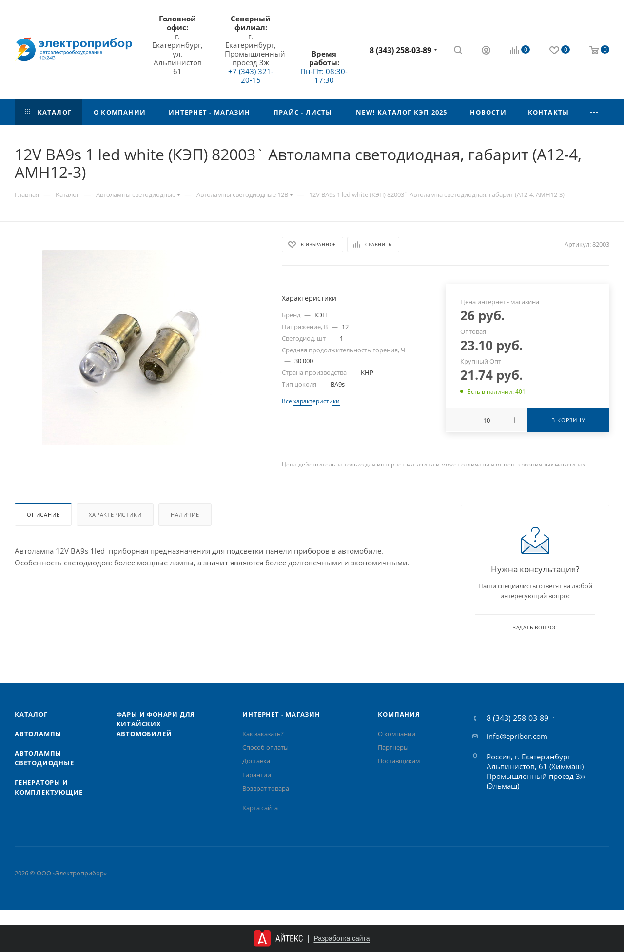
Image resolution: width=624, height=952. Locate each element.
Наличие (185, 514)
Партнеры (393, 747)
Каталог (31, 714)
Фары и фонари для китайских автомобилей (156, 724)
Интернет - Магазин (281, 714)
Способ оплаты (265, 747)
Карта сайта (260, 807)
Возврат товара (265, 788)
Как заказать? (263, 733)
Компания (399, 714)
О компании (396, 733)
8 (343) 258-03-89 (400, 50)
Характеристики (115, 514)
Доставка (256, 761)
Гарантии (256, 774)
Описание (43, 514)
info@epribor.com (517, 736)
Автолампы (38, 733)
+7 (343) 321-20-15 (250, 75)
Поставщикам (399, 761)
